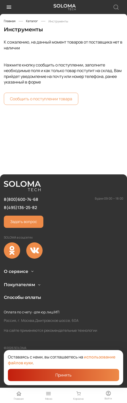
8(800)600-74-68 (21, 186)
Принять (63, 375)
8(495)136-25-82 (20, 194)
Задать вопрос (23, 208)
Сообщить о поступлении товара (41, 99)
